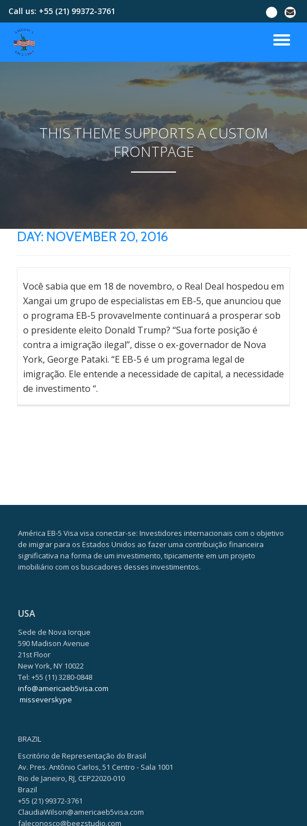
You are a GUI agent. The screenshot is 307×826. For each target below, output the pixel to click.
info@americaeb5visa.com (63, 779)
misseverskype (46, 791)
